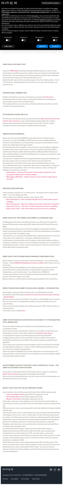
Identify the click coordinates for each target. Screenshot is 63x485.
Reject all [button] (42, 46)
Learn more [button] (8, 46)
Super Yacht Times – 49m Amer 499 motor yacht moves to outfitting (31, 208)
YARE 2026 (14, 71)
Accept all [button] (55, 46)
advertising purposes (46, 19)
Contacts (5, 479)
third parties (35, 16)
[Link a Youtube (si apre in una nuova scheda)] (50, 469)
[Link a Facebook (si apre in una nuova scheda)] (58, 469)
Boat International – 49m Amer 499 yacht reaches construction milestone (33, 204)
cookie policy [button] (5, 14)
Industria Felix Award (45, 333)
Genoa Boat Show (13, 397)
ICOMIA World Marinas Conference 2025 (28, 263)
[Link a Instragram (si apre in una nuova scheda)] (54, 469)
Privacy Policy (25, 479)
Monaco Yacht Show (14, 399)
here (23, 311)
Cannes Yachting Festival (15, 394)
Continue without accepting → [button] (51, 3)
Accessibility (14, 479)
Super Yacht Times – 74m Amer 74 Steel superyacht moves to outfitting (32, 206)
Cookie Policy (36, 479)
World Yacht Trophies (10, 374)
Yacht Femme (48, 97)
